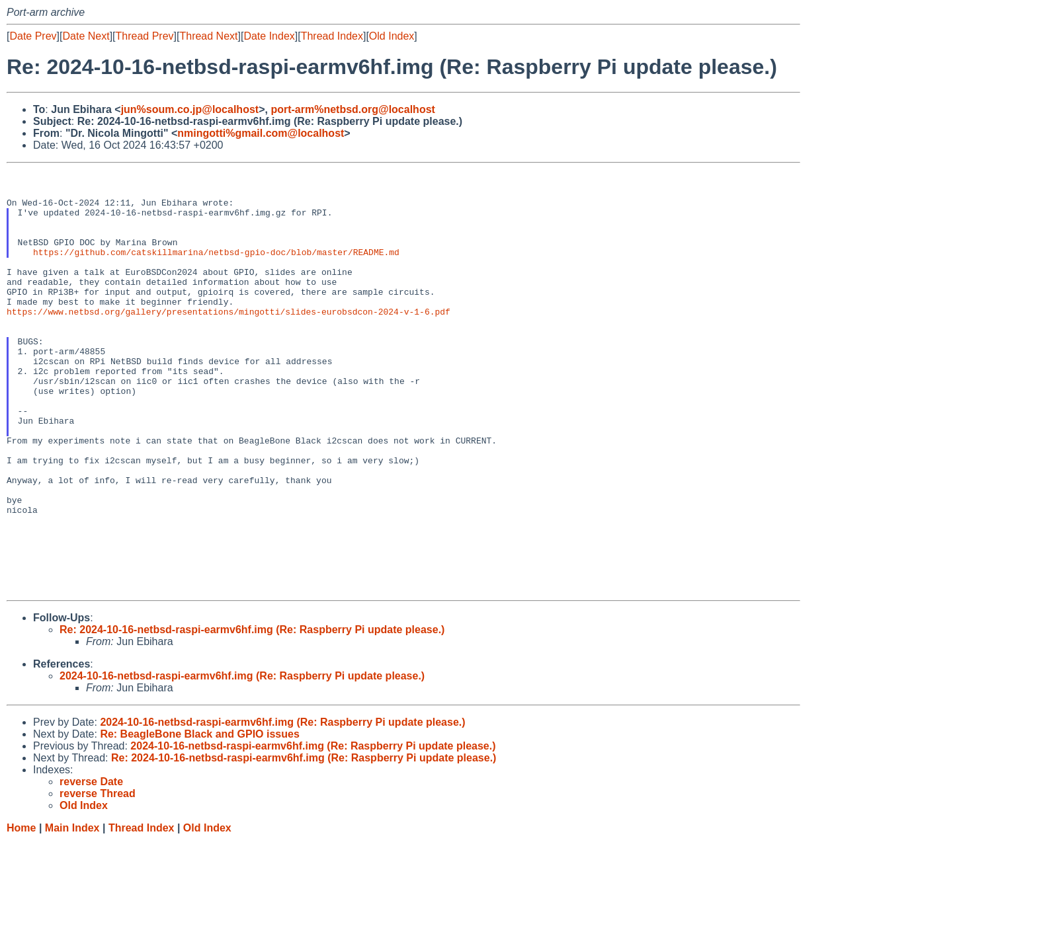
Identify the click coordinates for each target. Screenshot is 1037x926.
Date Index (268, 36)
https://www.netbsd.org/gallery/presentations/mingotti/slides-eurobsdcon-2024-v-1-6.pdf (228, 341)
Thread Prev (145, 36)
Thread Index (332, 36)
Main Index (72, 913)
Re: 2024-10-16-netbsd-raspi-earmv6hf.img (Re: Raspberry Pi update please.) (252, 714)
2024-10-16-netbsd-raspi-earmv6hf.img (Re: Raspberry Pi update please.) (242, 761)
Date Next (85, 36)
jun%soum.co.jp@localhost (190, 109)
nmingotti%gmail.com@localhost (260, 133)
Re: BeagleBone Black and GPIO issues (199, 819)
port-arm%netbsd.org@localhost (352, 109)
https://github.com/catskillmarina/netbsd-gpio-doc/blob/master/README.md (216, 270)
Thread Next (208, 36)
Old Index (391, 36)
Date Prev (32, 36)
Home (21, 913)
